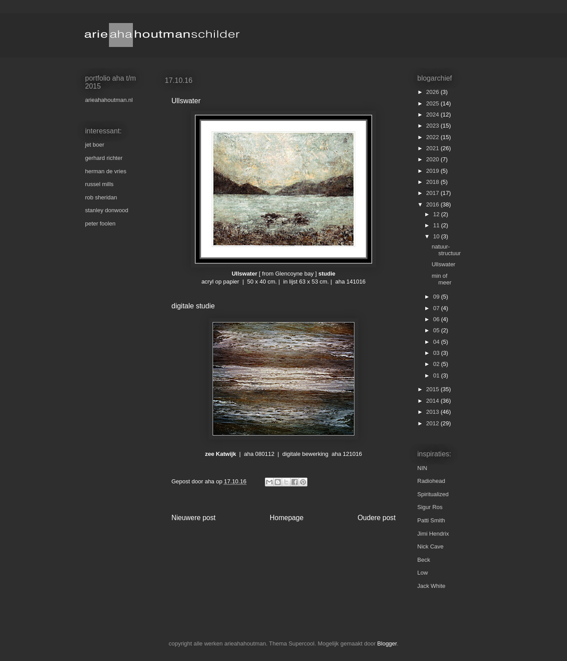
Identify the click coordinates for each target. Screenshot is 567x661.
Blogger (387, 643)
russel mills (99, 184)
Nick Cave (430, 546)
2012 (433, 423)
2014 (433, 400)
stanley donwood (106, 210)
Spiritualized (433, 494)
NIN (422, 468)
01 (437, 375)
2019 (433, 170)
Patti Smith (431, 520)
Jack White (431, 586)
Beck (423, 559)
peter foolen (100, 223)
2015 (433, 389)
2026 (433, 92)
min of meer (441, 279)
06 (437, 319)
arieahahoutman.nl (109, 100)
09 (437, 296)
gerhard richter (104, 158)
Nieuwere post (193, 517)
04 (437, 341)
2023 (433, 125)
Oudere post (376, 517)
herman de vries (105, 171)
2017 (433, 193)
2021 (433, 148)
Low (422, 572)
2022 (433, 137)
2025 (433, 103)
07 (437, 308)
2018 (433, 182)
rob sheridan (101, 197)
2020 (433, 159)
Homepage (286, 517)
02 (437, 364)
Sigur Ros (430, 507)
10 (437, 236)
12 (437, 214)
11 (437, 225)
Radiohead (431, 481)
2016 (433, 204)
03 (437, 353)
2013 (433, 411)
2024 (433, 114)
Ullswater (443, 264)
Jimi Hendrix (433, 533)
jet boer (94, 144)
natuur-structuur (446, 250)
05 (437, 330)
